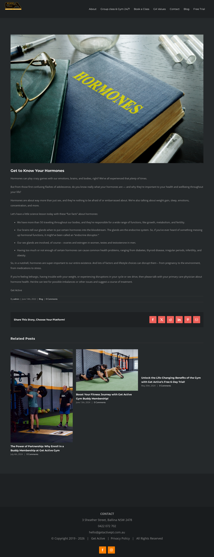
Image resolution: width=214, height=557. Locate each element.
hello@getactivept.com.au (107, 532)
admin (16, 299)
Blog (41, 299)
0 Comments (52, 299)
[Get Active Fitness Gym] (107, 99)
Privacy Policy (120, 538)
